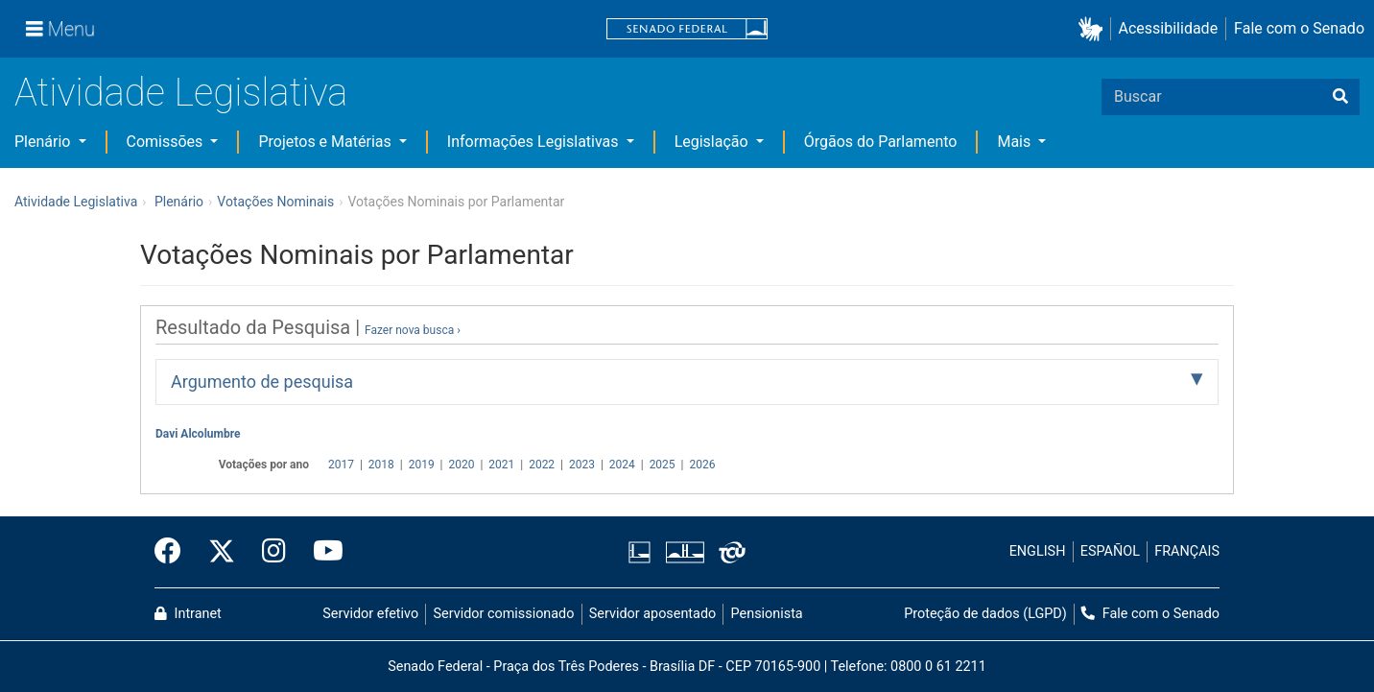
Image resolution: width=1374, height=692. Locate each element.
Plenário (44, 141)
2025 (662, 464)
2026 (702, 464)
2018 (381, 464)
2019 (422, 464)
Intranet (188, 614)
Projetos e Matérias (326, 141)
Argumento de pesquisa (262, 381)
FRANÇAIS (1187, 551)
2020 (461, 464)
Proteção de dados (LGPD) (985, 614)
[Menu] (60, 29)
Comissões (167, 141)
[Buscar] (1340, 97)
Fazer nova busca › (413, 330)
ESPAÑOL (1110, 551)
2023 (582, 464)
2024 (622, 464)
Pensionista (767, 614)
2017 (341, 464)
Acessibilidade (1169, 28)
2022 (542, 464)
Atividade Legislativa (180, 92)
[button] (1094, 29)
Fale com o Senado (1299, 28)
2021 (501, 464)
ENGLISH (1037, 551)
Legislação (713, 141)
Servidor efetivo (370, 614)
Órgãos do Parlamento (881, 141)
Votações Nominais (275, 201)
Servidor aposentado (652, 614)
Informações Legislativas (535, 141)
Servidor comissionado (504, 614)
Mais (1015, 141)
